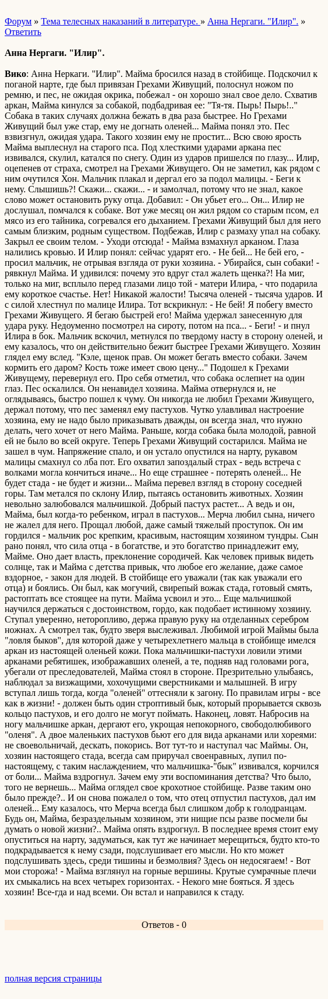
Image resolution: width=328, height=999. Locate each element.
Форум (18, 21)
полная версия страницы (53, 978)
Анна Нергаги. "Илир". (252, 21)
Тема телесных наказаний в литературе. (120, 21)
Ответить (23, 32)
